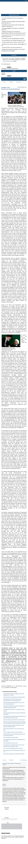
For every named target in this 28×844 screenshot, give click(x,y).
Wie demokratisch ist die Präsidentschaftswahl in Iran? (13, 40)
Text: (8, 822)
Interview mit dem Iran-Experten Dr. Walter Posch (14, 719)
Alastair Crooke (13, 111)
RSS (26, 0)
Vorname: (7, 817)
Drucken (4, 81)
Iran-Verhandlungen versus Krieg (10, 742)
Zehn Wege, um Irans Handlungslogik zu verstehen (13, 38)
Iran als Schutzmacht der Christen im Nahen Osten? (13, 42)
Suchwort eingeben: (3, 74)
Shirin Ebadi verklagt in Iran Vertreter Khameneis (13, 753)
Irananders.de (14, 7)
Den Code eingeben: (6, 808)
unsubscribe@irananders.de (8, 61)
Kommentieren (19, 81)
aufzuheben (10, 373)
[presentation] (12, 813)
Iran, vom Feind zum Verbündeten (10, 737)
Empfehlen (11, 81)
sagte (18, 359)
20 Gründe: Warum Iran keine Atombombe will (12, 47)
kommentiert (17, 394)
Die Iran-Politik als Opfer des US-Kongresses (13, 732)
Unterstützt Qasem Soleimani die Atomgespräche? (14, 697)
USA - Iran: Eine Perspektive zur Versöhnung (13, 748)
